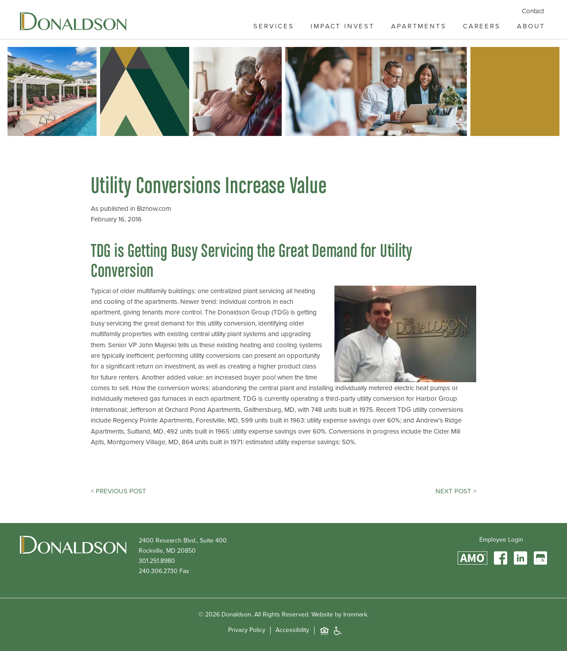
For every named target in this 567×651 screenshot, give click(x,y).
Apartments (418, 26)
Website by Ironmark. (340, 614)
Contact (533, 11)
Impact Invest (343, 26)
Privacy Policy (246, 631)
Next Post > (455, 491)
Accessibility (292, 631)
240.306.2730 (158, 571)
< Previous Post (118, 491)
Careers (482, 26)
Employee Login (501, 540)
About (531, 26)
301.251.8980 (157, 561)
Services (273, 26)
